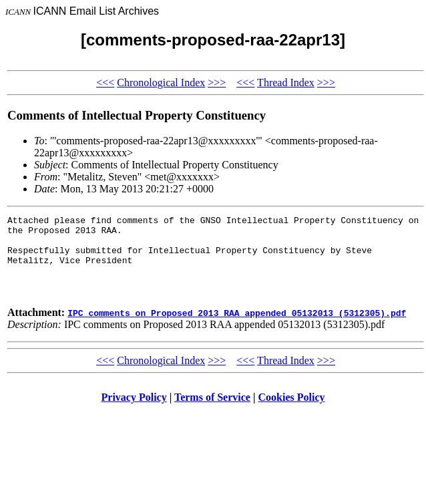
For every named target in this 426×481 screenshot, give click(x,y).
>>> (217, 82)
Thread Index (285, 82)
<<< (105, 82)
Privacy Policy (134, 413)
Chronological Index (161, 82)
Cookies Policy (291, 413)
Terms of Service (212, 413)
